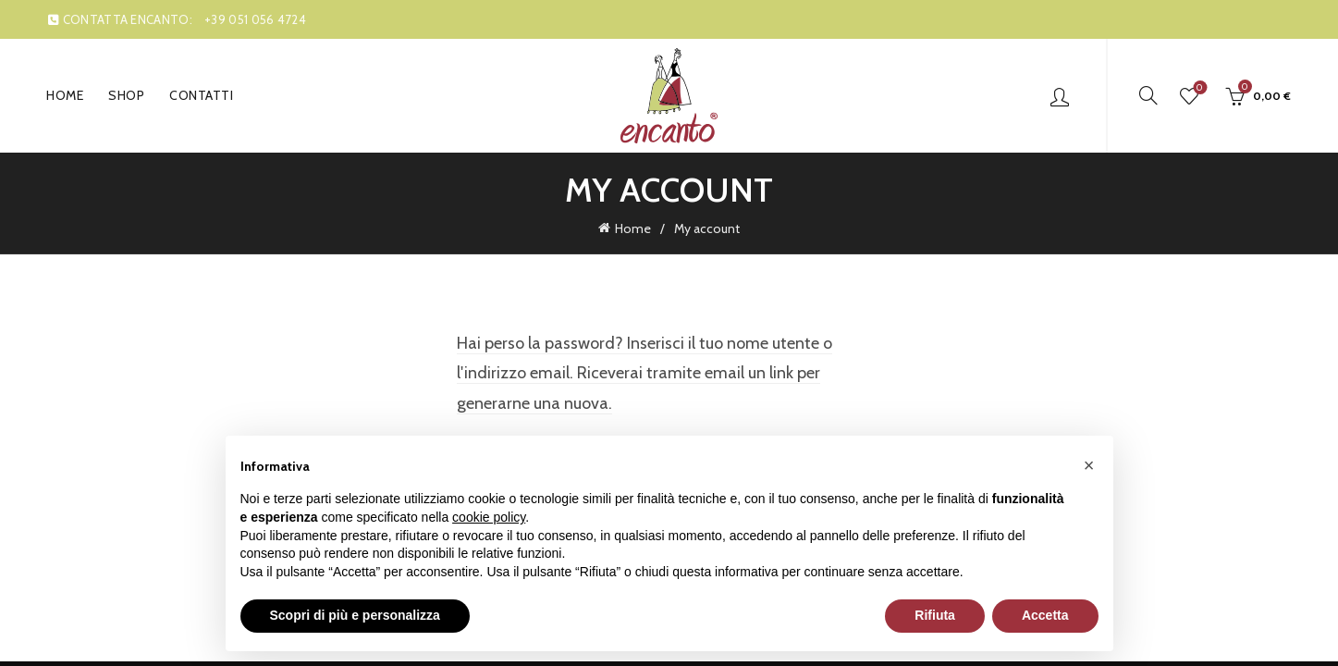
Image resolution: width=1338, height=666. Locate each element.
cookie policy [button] (488, 517)
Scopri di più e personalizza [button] (355, 615)
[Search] (1148, 95)
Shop (126, 95)
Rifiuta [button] (935, 615)
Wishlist (1198, 88)
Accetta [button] (1045, 615)
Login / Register (1060, 96)
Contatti (201, 95)
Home (64, 95)
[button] (1089, 465)
